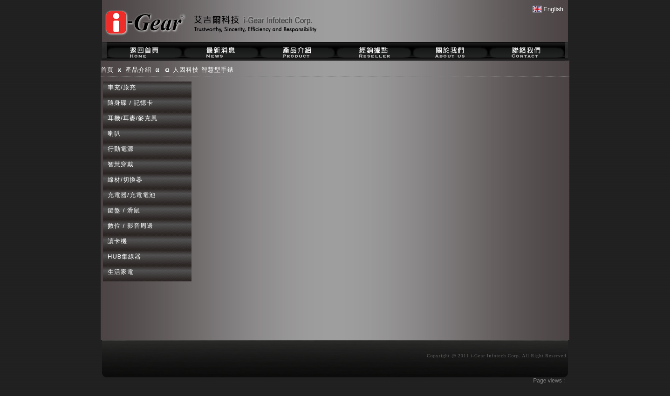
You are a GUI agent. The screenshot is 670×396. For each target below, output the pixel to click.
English (548, 9)
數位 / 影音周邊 (130, 225)
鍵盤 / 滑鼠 (124, 210)
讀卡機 (117, 241)
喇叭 (114, 133)
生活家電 (121, 271)
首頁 (107, 69)
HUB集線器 (124, 256)
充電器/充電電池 (132, 194)
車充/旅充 (122, 87)
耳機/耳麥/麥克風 (132, 118)
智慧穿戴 (121, 164)
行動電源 (121, 148)
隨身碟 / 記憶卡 (130, 102)
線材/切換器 (125, 179)
